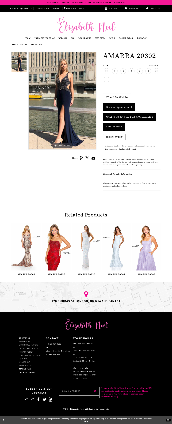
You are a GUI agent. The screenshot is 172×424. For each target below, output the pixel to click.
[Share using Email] (93, 158)
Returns (23, 358)
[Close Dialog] (3, 420)
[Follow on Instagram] (26, 399)
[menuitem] (22, 8)
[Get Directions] (73, 8)
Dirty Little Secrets (28, 345)
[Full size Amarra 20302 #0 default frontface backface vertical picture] (62, 101)
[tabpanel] (19, 63)
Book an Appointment (119, 107)
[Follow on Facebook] (39, 399)
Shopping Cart (26, 365)
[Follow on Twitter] (45, 399)
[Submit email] (94, 391)
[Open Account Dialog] (112, 8)
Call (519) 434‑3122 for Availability (129, 116)
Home (14, 45)
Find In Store (114, 126)
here (86, 421)
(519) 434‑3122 (85, 378)
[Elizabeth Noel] (86, 25)
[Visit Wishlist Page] (132, 8)
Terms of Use (25, 369)
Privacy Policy (26, 352)
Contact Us (42, 8)
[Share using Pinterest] (81, 158)
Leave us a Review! (27, 372)
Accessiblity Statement (30, 355)
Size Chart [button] (154, 65)
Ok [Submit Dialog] (168, 420)
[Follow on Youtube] (51, 399)
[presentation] (26, 246)
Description (114, 137)
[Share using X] (87, 158)
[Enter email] (79, 391)
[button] (153, 8)
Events (56, 8)
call (110, 174)
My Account (24, 362)
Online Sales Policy (28, 348)
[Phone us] (21, 8)
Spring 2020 (37, 45)
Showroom (24, 341)
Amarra (24, 45)
